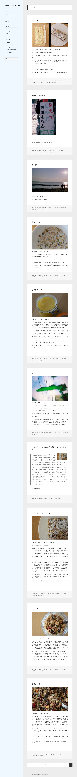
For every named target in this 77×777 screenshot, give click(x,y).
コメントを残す (53, 82)
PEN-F (41, 81)
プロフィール (7, 31)
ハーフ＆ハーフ (37, 20)
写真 (53, 81)
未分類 (41, 498)
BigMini (42, 432)
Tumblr (6, 19)
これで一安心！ (8, 42)
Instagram (7, 21)
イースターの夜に (8, 52)
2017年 (7, 14)
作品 (5, 16)
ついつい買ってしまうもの (10, 49)
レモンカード (37, 290)
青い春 (34, 165)
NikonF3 (42, 150)
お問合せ (6, 33)
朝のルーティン (8, 47)
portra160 (46, 150)
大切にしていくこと (9, 44)
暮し (56, 81)
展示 (5, 23)
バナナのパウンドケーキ (41, 513)
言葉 (58, 81)
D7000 (41, 275)
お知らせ (6, 11)
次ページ (70, 765)
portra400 (45, 81)
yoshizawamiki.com (12, 5)
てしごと (50, 81)
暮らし (56, 498)
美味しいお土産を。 (39, 96)
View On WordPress (36, 488)
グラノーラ (36, 222)
